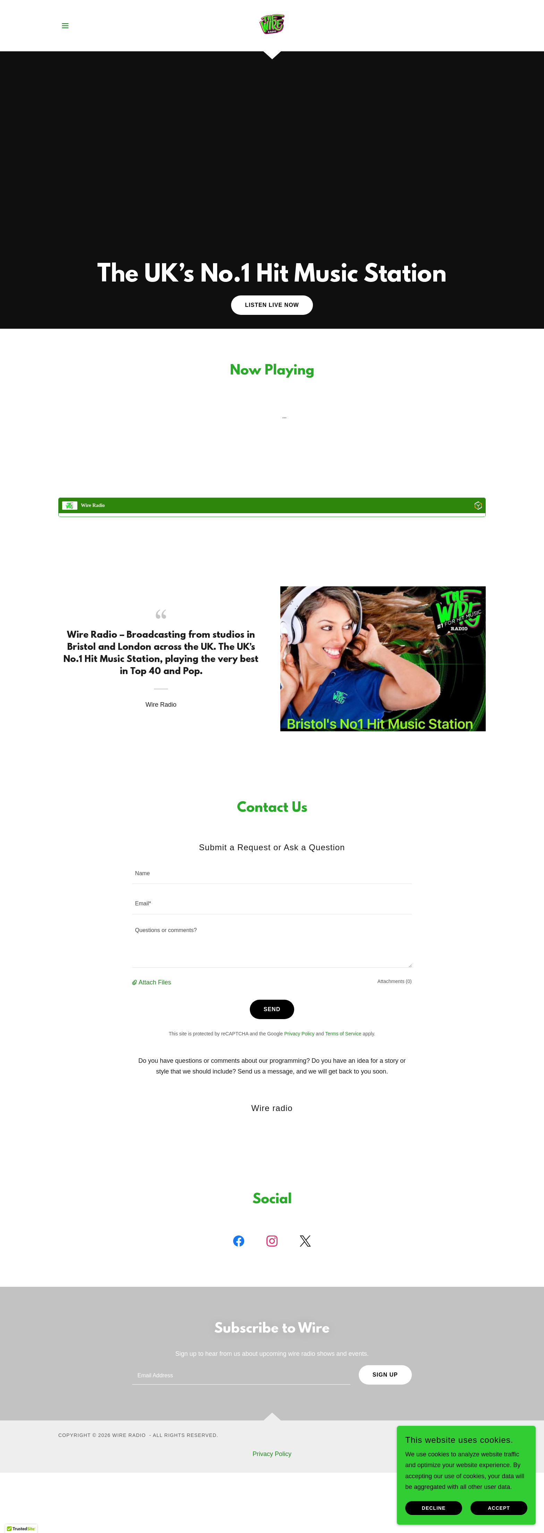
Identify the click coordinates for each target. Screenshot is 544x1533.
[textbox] (271, 873)
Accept (499, 1508)
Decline (433, 1508)
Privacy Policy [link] (299, 1033)
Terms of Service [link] (343, 1033)
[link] (272, 25)
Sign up (385, 1375)
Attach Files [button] (154, 982)
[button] (65, 26)
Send (272, 1009)
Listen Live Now (272, 305)
